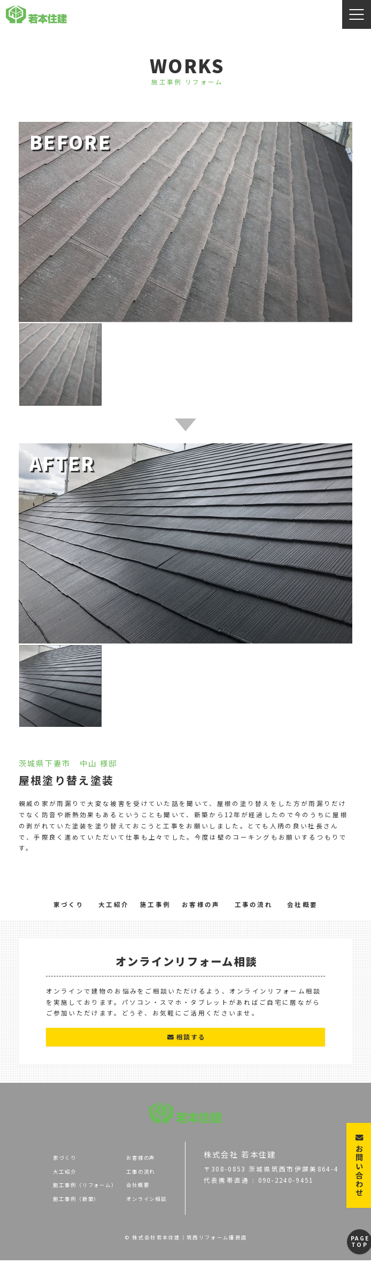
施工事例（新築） (50, 1202)
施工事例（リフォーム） (62, 1188)
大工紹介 (113, 904)
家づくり (68, 904)
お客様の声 (201, 904)
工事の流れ (254, 904)
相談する (186, 1038)
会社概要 (302, 904)
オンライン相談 (140, 1202)
